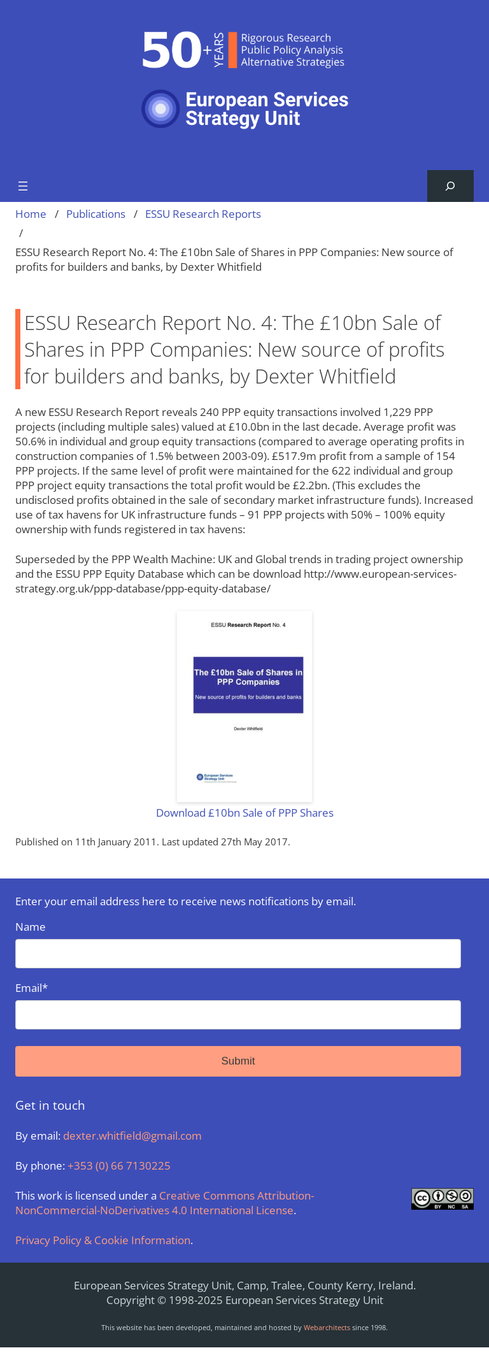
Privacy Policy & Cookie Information (102, 1240)
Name (238, 943)
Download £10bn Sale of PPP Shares (245, 812)
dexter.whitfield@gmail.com (132, 1135)
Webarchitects (327, 1327)
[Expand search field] (450, 186)
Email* (238, 1004)
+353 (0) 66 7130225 (119, 1165)
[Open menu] (23, 186)
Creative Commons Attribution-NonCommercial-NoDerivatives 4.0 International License (164, 1202)
